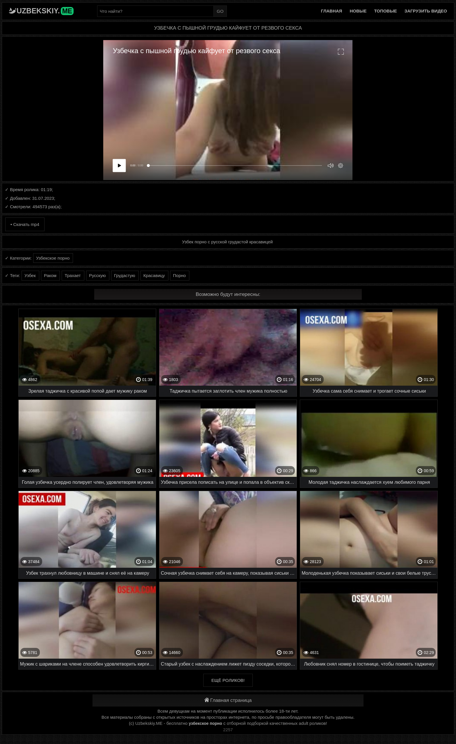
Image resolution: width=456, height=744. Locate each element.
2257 (228, 729)
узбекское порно (205, 723)
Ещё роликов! (228, 680)
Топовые (385, 10)
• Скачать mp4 (24, 224)
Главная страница (228, 700)
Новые (358, 10)
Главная (331, 10)
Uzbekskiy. (45, 11)
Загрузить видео (426, 10)
